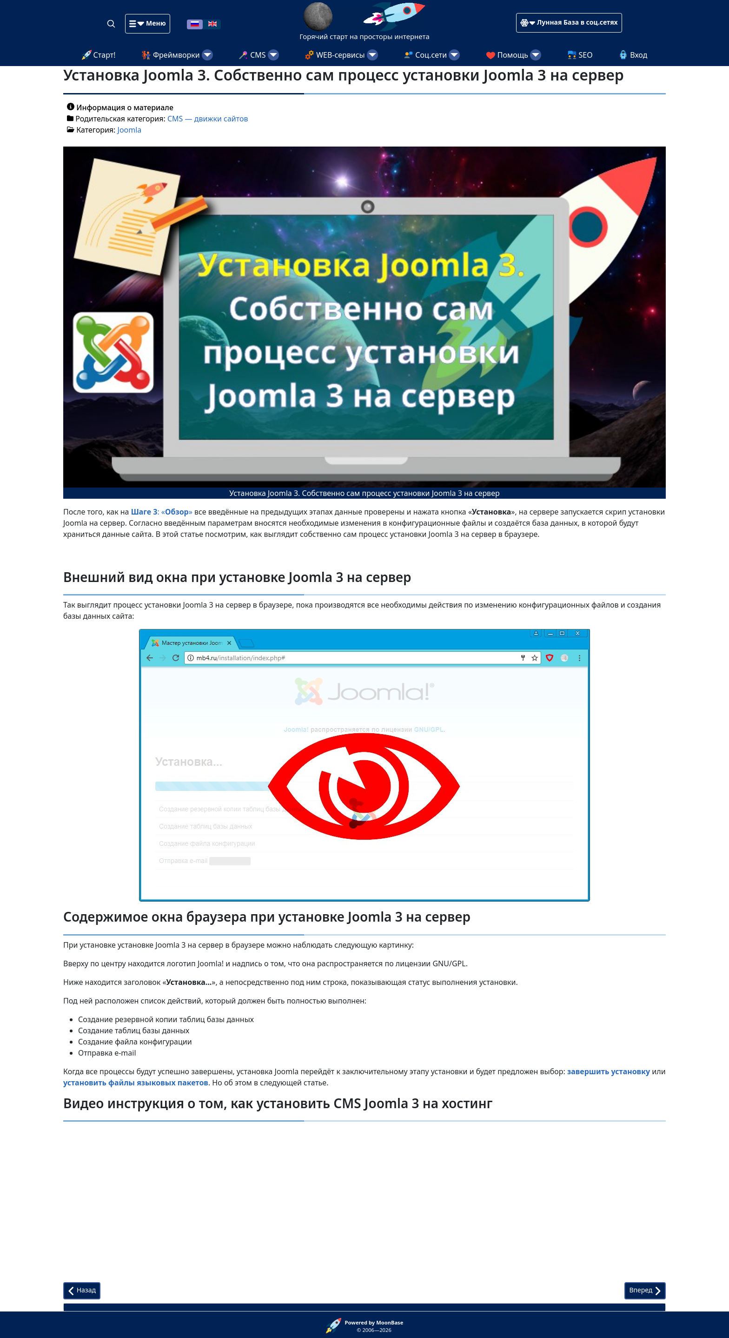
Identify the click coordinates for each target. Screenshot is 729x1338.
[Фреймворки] (207, 54)
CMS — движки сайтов (207, 119)
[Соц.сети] (454, 54)
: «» (161, 512)
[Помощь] (535, 54)
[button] (147, 23)
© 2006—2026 (374, 1326)
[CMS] (273, 54)
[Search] (112, 23)
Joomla (130, 130)
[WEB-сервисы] (372, 54)
